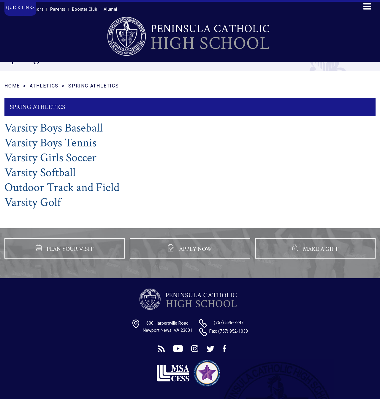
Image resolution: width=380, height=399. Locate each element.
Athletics (44, 86)
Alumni (110, 9)
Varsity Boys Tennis (50, 143)
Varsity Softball (40, 172)
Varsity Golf (32, 202)
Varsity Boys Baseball (53, 128)
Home (12, 86)
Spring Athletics (93, 86)
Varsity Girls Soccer (50, 157)
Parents (57, 9)
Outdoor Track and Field (61, 187)
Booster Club (84, 9)
